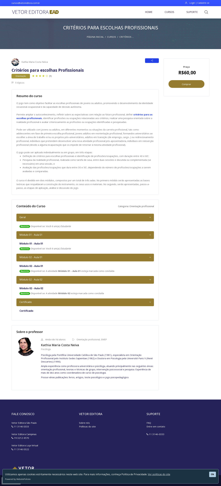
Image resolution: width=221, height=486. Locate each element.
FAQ (149, 422)
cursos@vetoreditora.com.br (26, 3)
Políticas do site (87, 426)
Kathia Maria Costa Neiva (34, 61)
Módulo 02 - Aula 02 (30, 279)
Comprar (186, 84)
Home (148, 12)
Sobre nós (84, 422)
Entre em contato (156, 426)
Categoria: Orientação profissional (136, 206)
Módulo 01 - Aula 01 (30, 234)
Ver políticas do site (159, 474)
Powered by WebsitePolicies (18, 479)
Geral (22, 217)
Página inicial (95, 36)
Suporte (192, 12)
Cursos (169, 12)
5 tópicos (18, 82)
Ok (212, 474)
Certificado (25, 302)
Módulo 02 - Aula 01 (30, 257)
